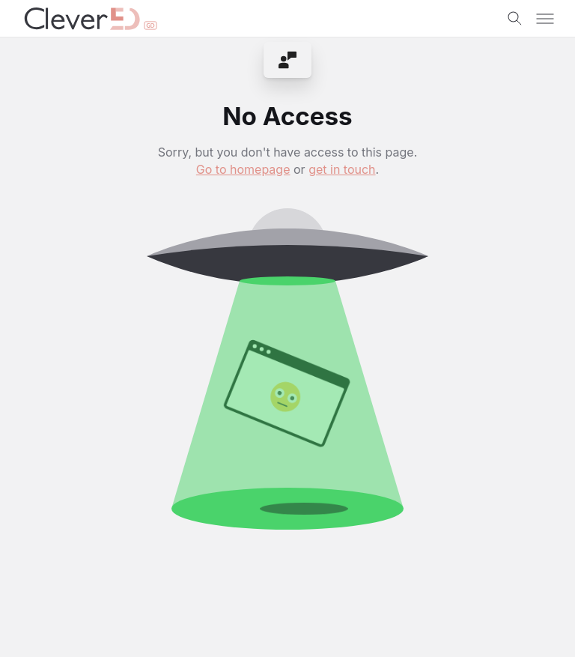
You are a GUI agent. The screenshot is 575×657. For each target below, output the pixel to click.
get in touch (341, 169)
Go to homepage (243, 169)
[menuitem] (287, 60)
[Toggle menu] (545, 19)
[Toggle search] (515, 19)
